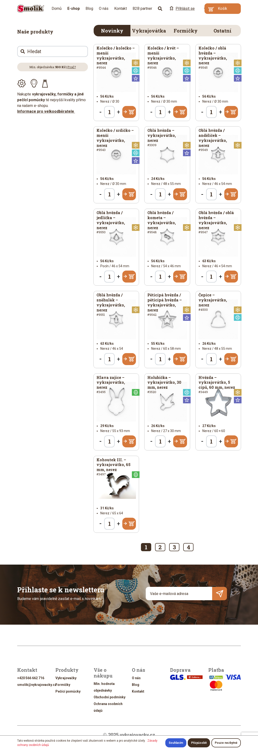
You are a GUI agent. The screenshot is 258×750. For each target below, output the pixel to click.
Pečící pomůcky (68, 691)
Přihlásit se (182, 8)
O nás (103, 8)
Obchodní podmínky (109, 697)
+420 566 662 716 (30, 678)
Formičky (186, 31)
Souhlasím (176, 742)
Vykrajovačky (65, 678)
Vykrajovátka (149, 31)
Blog (89, 8)
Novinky (112, 31)
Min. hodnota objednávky (104, 687)
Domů (57, 8)
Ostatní (222, 31)
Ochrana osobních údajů (108, 707)
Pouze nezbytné (226, 742)
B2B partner (142, 8)
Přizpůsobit (199, 742)
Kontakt (120, 8)
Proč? (71, 67)
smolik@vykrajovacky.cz (37, 685)
